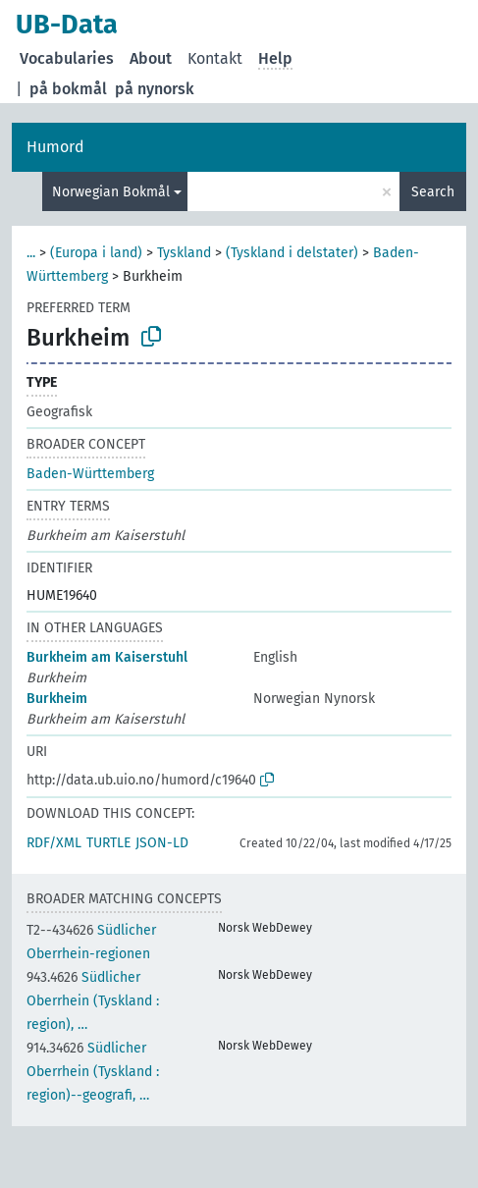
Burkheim (57, 698)
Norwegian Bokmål (111, 192)
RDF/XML (54, 843)
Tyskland (184, 252)
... (31, 252)
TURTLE (108, 843)
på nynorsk (154, 89)
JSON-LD (161, 843)
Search (432, 192)
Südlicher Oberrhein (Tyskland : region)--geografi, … (93, 1072)
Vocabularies (67, 58)
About (151, 58)
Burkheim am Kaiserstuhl (107, 657)
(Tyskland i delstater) (292, 252)
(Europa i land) (96, 252)
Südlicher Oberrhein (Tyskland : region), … (93, 1001)
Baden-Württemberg (90, 473)
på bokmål (68, 89)
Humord (55, 146)
